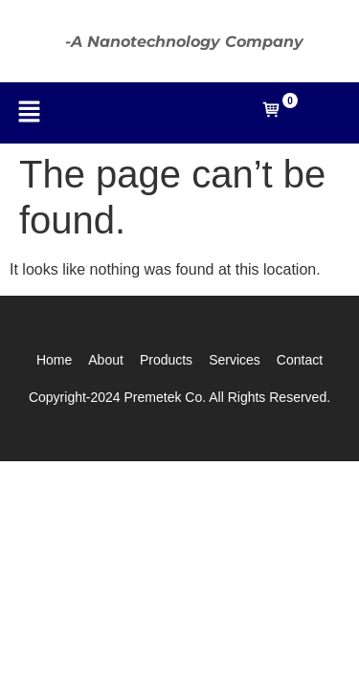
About (105, 360)
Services (234, 360)
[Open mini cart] (271, 114)
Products (166, 360)
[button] (29, 113)
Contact (300, 360)
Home (54, 360)
